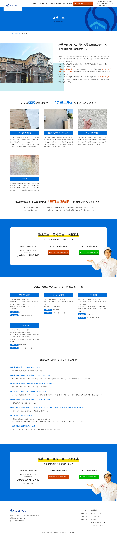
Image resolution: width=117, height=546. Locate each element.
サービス (35, 3)
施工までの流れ (50, 3)
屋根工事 (84, 516)
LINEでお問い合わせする (89, 252)
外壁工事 (84, 519)
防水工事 (84, 513)
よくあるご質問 (67, 3)
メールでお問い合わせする (58, 252)
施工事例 (41, 3)
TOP (11, 33)
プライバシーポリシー (98, 525)
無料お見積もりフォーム (83, 3)
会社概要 (58, 3)
